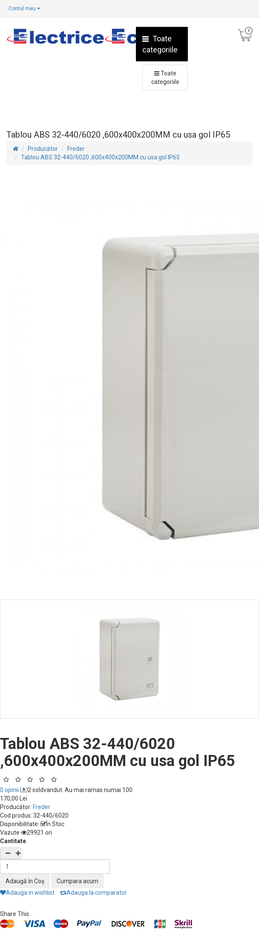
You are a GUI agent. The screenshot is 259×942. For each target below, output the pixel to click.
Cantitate (13, 841)
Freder (76, 148)
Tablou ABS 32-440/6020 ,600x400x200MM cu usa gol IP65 (100, 157)
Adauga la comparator (93, 892)
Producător (43, 148)
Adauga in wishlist (27, 892)
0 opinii (9, 789)
